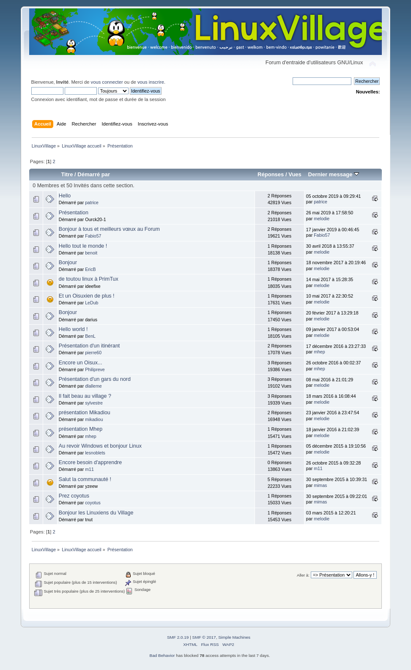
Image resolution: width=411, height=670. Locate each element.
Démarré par (93, 174)
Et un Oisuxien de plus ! (87, 296)
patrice (92, 202)
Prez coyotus (74, 496)
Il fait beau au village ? (85, 396)
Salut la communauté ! (85, 479)
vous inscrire (150, 82)
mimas (320, 485)
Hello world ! (73, 329)
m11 (89, 469)
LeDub (91, 302)
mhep (319, 351)
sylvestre (94, 402)
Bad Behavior (162, 655)
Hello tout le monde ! (83, 246)
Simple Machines (234, 637)
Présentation (73, 213)
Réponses (271, 174)
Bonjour (68, 262)
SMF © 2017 (204, 637)
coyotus (93, 502)
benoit (91, 252)
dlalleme (93, 385)
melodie (321, 218)
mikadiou (94, 419)
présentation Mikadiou (84, 413)
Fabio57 (93, 235)
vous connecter (107, 82)
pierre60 (93, 352)
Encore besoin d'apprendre (90, 462)
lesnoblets (95, 452)
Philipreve (95, 369)
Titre (67, 174)
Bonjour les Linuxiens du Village (96, 513)
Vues (294, 174)
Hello (65, 196)
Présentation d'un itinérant (89, 346)
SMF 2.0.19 (178, 637)
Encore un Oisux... (80, 363)
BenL (90, 336)
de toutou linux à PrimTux (88, 279)
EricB (90, 269)
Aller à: (303, 575)
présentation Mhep (80, 429)
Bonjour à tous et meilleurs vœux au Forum (109, 229)
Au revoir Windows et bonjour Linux (100, 446)
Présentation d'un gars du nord (95, 379)
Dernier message (333, 174)
